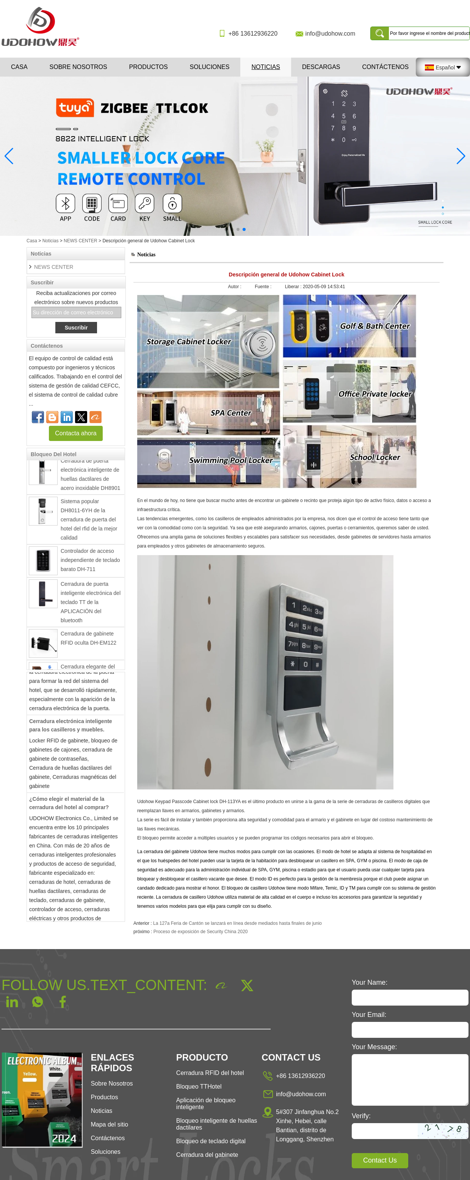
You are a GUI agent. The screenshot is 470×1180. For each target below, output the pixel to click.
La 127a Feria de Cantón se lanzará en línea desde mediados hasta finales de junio (237, 923)
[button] (225, 229)
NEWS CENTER (80, 240)
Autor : (235, 286)
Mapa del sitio (109, 1124)
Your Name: (369, 982)
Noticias (265, 67)
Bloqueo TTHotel (199, 1086)
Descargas (321, 67)
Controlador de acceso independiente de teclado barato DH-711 (90, 562)
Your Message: (374, 1047)
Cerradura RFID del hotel (210, 1073)
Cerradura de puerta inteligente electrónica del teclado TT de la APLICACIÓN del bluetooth (91, 604)
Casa (19, 67)
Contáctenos (385, 67)
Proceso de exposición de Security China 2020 (201, 931)
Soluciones (210, 67)
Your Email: (369, 1014)
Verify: (361, 1116)
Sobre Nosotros (112, 1083)
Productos (148, 67)
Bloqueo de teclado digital (211, 1141)
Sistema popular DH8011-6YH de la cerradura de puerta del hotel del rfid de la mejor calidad (89, 521)
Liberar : (294, 286)
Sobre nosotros (78, 67)
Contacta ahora (75, 433)
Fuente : (264, 286)
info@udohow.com (330, 33)
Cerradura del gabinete (207, 1155)
